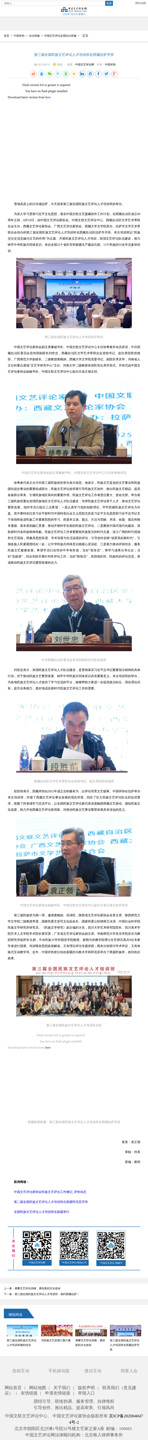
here (48, 97)
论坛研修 (34, 35)
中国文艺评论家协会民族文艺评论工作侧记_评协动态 (50, 1192)
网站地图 (140, 3)
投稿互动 (20, 1370)
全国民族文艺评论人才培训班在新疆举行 (41, 1211)
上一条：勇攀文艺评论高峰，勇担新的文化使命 (32, 1288)
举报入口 (86, 1393)
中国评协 (19, 35)
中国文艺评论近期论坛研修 (60, 35)
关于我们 (61, 1387)
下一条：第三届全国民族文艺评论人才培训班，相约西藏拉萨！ (41, 1294)
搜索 (109, 3)
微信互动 (92, 1370)
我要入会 (129, 1370)
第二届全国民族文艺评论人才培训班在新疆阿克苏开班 (51, 1201)
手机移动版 (59, 1370)
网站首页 (13, 1387)
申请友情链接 (57, 1393)
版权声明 (86, 1387)
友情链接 (29, 1393)
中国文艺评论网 (84, 64)
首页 (6, 35)
